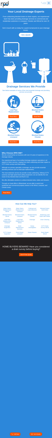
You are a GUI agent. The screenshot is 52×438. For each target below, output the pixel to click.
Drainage (32, 219)
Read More (14, 116)
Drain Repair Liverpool (19, 233)
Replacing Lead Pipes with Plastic (45, 215)
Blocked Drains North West (44, 209)
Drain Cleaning (44, 219)
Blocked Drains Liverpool (19, 215)
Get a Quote (26, 35)
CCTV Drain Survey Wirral (45, 226)
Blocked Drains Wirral (7, 215)
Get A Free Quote (26, 254)
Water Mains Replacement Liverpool (20, 210)
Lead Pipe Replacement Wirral (20, 221)
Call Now (15, 434)
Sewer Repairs (32, 232)
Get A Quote (35, 434)
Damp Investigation (32, 226)
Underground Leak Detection (32, 209)
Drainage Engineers (7, 226)
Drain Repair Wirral (45, 233)
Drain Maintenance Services (20, 227)
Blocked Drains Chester (32, 215)
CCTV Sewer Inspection (7, 233)
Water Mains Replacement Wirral (7, 210)
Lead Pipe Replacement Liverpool (7, 221)
